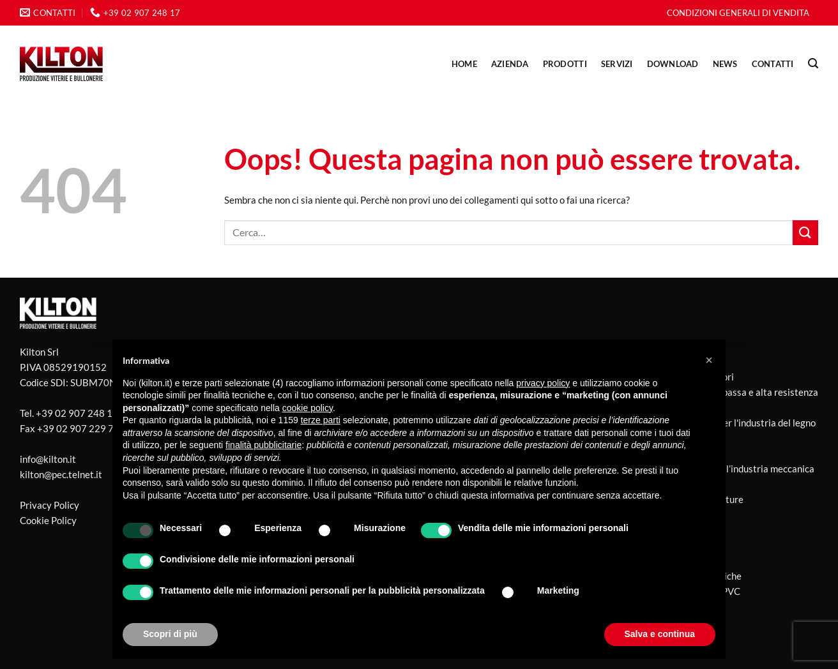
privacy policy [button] (543, 383)
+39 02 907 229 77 (78, 428)
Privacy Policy (49, 505)
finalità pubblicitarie (263, 445)
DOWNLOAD (673, 64)
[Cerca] (813, 63)
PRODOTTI (565, 64)
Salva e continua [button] (660, 634)
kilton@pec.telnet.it (61, 474)
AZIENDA (510, 64)
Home (464, 64)
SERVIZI (617, 64)
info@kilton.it (48, 459)
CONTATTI (773, 64)
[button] (709, 360)
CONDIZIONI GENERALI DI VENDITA (738, 13)
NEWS (725, 64)
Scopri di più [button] (170, 634)
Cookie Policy (48, 520)
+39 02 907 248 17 (77, 413)
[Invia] (805, 232)
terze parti (320, 420)
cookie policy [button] (307, 408)
